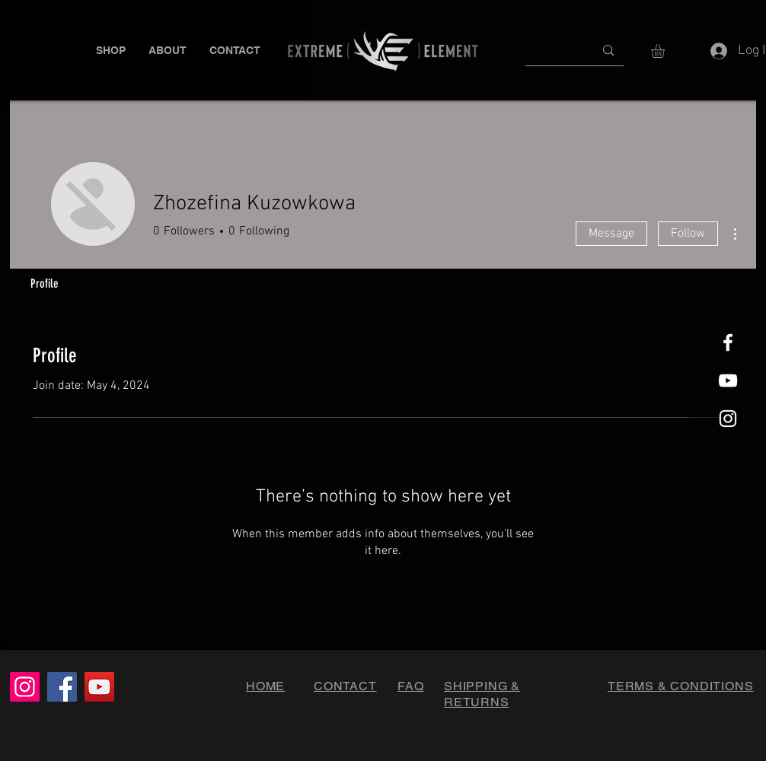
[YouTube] (99, 687)
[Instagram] (25, 687)
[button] (111, 50)
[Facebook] (62, 687)
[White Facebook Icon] (728, 342)
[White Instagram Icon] (728, 418)
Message (611, 233)
